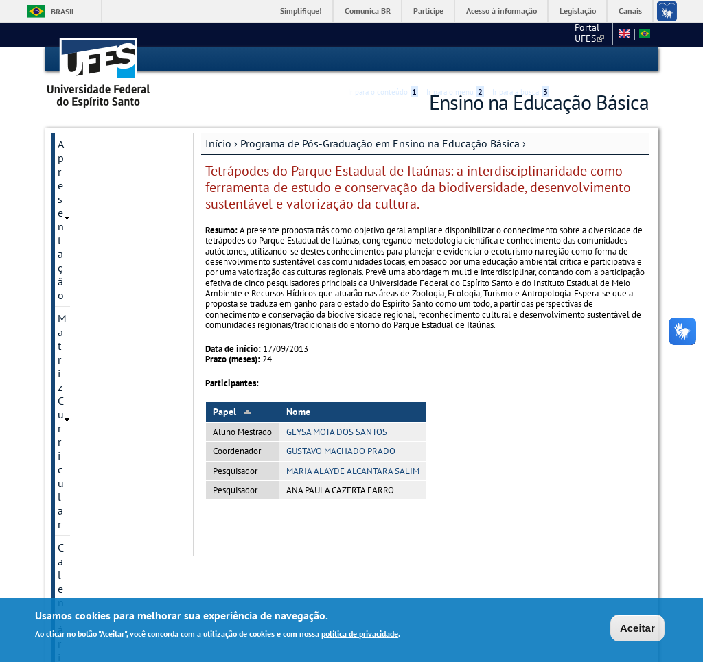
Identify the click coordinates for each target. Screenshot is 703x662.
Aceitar (637, 628)
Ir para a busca (520, 59)
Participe (428, 10)
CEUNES (587, 34)
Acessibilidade (567, 60)
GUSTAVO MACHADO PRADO (340, 450)
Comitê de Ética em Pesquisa (102, 336)
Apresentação (89, 143)
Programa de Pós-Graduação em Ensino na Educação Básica (380, 142)
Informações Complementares (97, 443)
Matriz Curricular (96, 166)
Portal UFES (528, 34)
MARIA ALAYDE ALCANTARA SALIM (352, 469)
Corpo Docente (92, 213)
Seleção (76, 282)
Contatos (78, 366)
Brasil (63, 11)
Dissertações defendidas (114, 259)
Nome (298, 410)
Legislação (578, 10)
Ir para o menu (455, 59)
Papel (232, 410)
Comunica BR (368, 10)
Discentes (80, 306)
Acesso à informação (501, 10)
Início (218, 142)
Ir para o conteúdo (383, 59)
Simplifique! (301, 10)
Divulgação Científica (107, 390)
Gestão (74, 413)
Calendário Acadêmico (109, 189)
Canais (630, 10)
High (583, 60)
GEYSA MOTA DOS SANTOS (336, 430)
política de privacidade (359, 633)
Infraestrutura (90, 236)
